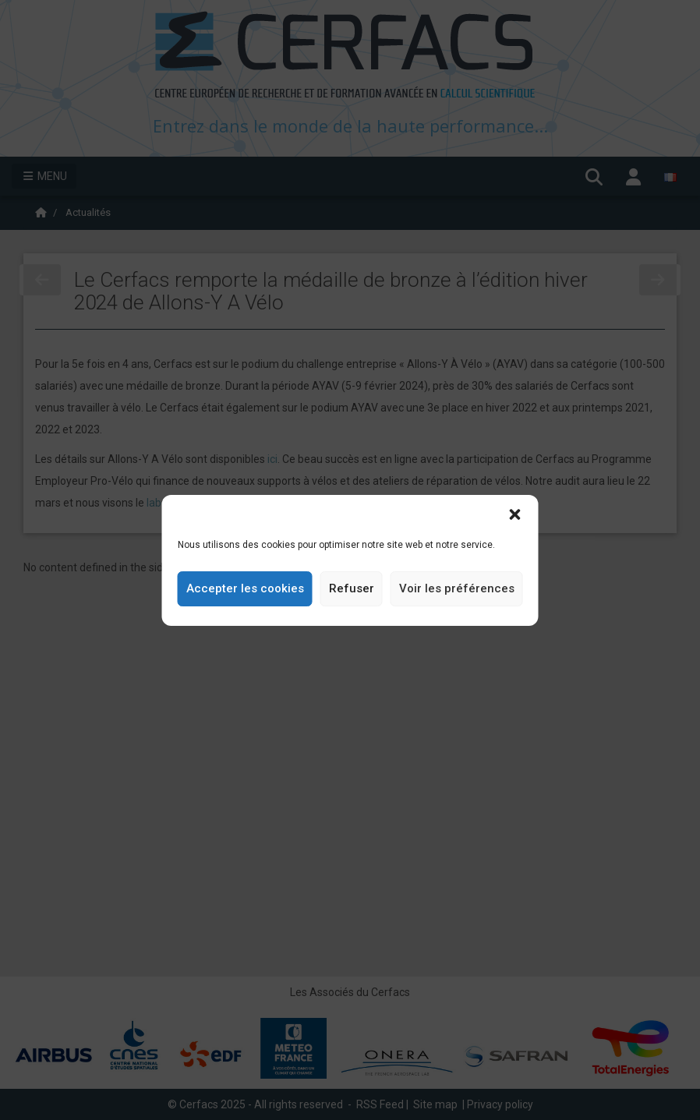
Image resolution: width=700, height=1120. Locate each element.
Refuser (351, 588)
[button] (515, 514)
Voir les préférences (456, 588)
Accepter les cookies (245, 588)
